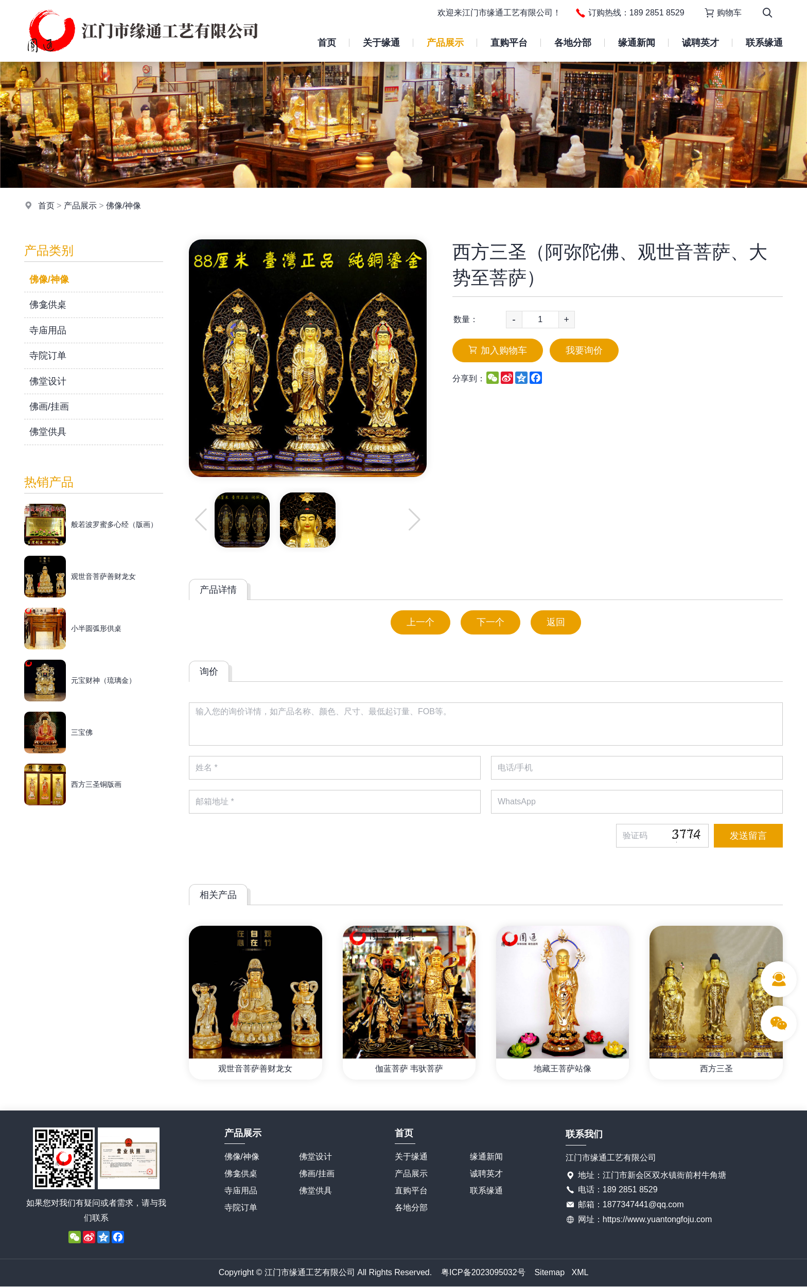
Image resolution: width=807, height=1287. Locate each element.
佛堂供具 (47, 432)
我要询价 (584, 350)
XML (579, 1272)
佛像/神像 (123, 205)
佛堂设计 (47, 381)
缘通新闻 (636, 43)
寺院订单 (47, 355)
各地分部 (572, 43)
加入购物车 (497, 350)
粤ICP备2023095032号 (483, 1272)
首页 (327, 43)
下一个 (490, 622)
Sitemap (549, 1272)
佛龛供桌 (47, 304)
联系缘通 (764, 43)
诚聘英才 (700, 43)
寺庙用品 (47, 330)
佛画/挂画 (49, 406)
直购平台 (509, 43)
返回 (556, 622)
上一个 (420, 622)
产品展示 (445, 43)
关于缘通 (381, 43)
